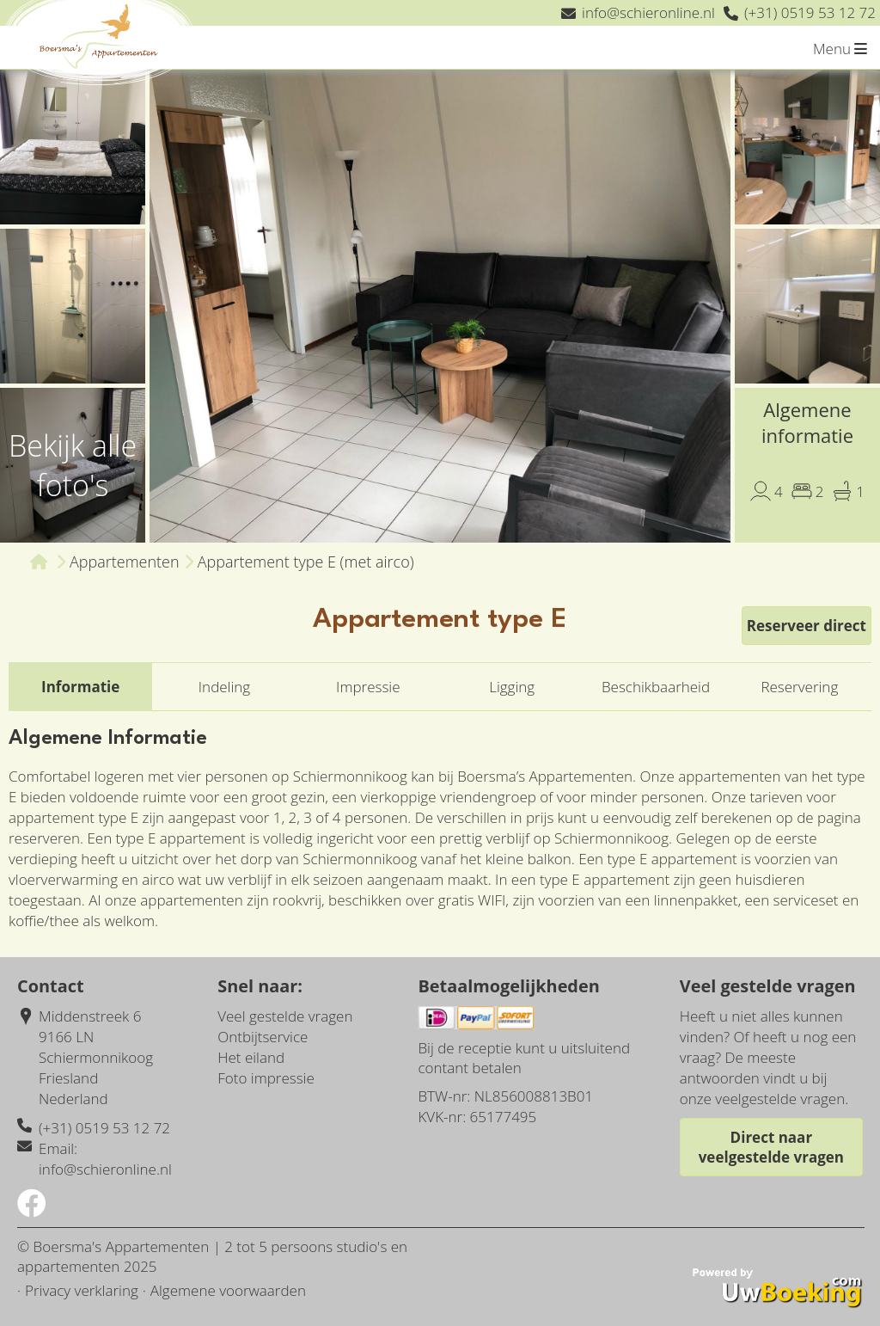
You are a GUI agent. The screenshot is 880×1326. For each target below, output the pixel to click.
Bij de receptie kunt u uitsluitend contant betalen (524, 1057)
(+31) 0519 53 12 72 (104, 1128)
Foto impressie (266, 1078)
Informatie (80, 687)
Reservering (799, 687)
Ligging (512, 687)
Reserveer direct (806, 625)
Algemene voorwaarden (228, 1290)
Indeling (224, 687)
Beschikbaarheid (656, 687)
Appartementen (125, 561)
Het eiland (250, 1057)
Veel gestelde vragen (284, 1016)
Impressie (368, 687)
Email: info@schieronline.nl (105, 1159)
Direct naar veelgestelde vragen (771, 1147)
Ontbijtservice (262, 1037)
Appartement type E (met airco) (306, 561)
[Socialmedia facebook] (31, 1209)
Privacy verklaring (81, 1290)
